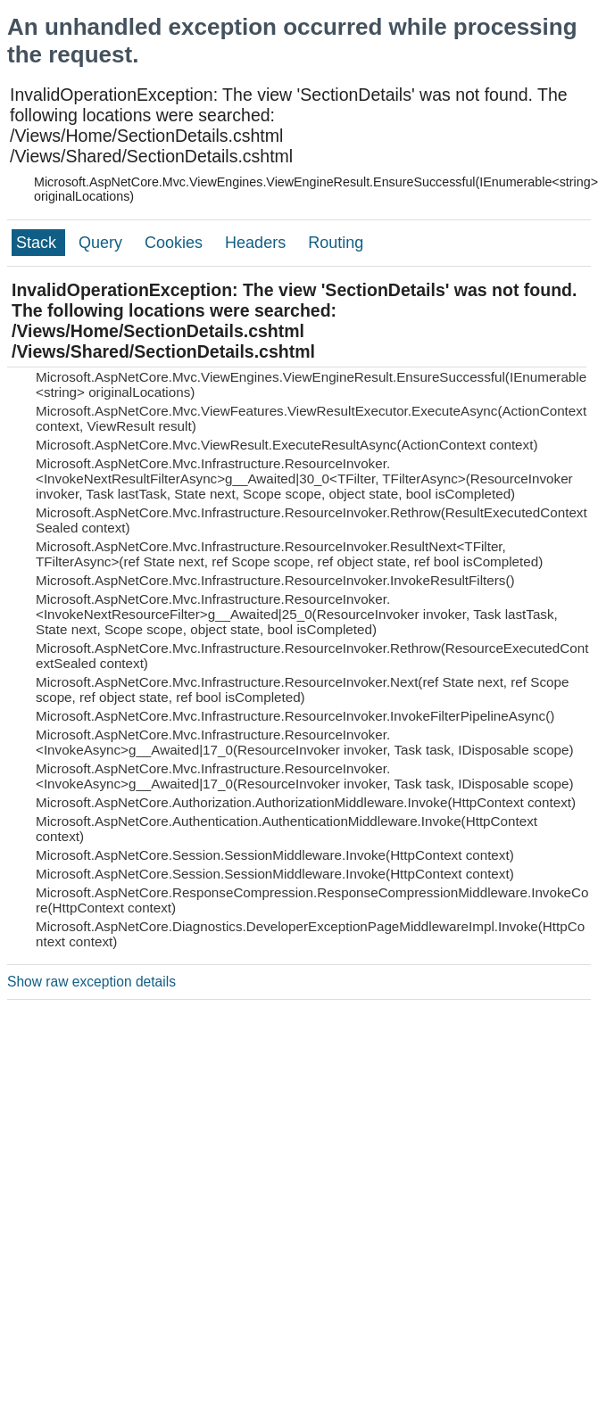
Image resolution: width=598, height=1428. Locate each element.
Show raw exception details (91, 981)
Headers (257, 243)
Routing (335, 243)
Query (103, 243)
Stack (38, 243)
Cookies (176, 243)
